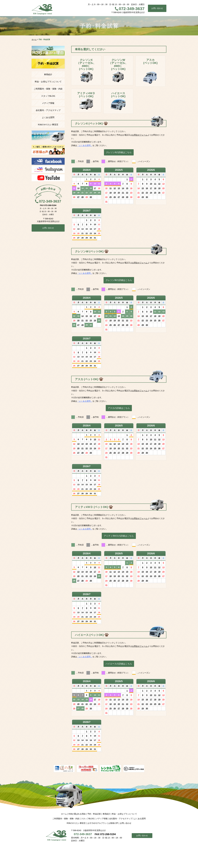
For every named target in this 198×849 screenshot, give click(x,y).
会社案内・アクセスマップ (48, 110)
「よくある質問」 (84, 145)
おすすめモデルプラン (97, 823)
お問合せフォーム (139, 135)
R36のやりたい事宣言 (48, 124)
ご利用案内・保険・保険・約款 (48, 89)
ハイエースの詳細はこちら (119, 663)
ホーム (64, 814)
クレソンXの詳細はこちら (119, 152)
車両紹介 (48, 74)
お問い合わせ (157, 8)
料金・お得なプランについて (48, 81)
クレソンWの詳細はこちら (119, 280)
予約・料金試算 (94, 814)
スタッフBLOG (48, 96)
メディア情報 (48, 103)
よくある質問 (48, 117)
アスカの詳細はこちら (119, 408)
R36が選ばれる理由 (77, 814)
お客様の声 (113, 823)
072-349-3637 (132, 8)
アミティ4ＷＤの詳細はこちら (119, 536)
